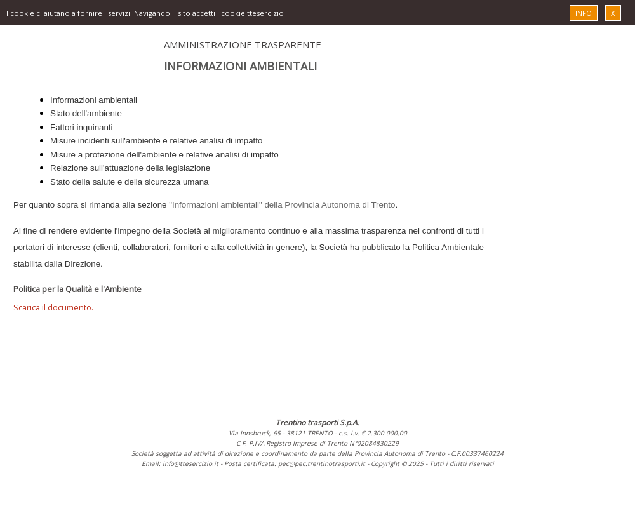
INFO (583, 13)
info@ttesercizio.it (190, 463)
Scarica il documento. (53, 307)
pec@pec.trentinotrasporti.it (321, 463)
